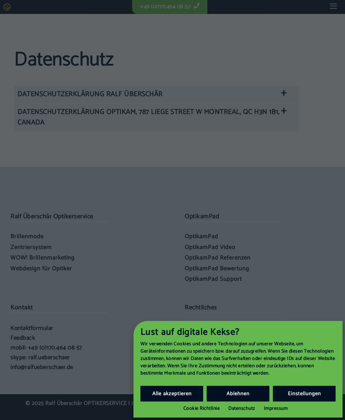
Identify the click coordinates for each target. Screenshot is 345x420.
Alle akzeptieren (172, 393)
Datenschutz (241, 408)
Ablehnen (238, 393)
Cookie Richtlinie (201, 408)
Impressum (276, 408)
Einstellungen (304, 393)
